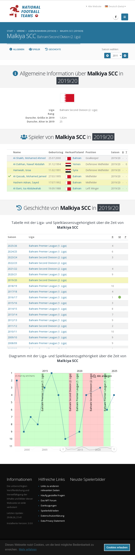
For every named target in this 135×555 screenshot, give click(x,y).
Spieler (34, 49)
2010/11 (12, 331)
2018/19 (12, 286)
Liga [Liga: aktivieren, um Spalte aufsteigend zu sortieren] (31, 237)
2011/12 (12, 326)
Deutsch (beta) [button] (115, 6)
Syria (75, 170)
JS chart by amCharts (25, 375)
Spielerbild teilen (50, 510)
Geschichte (53, 49)
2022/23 (12, 263)
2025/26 (12, 245)
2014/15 (12, 308)
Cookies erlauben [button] (117, 547)
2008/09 (12, 343)
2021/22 (12, 268)
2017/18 (12, 291)
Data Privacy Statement (53, 520)
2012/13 (12, 320)
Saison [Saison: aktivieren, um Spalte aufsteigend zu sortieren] (12, 237)
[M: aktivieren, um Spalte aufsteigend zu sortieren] (119, 237)
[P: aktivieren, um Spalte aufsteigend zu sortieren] (125, 237)
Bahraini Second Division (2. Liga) (48, 257)
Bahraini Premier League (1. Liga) (48, 245)
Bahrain (77, 158)
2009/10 (12, 337)
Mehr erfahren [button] (28, 549)
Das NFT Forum (48, 500)
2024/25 (12, 251)
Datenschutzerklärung (52, 515)
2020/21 (12, 274)
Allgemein (16, 49)
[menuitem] (88, 449)
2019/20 (12, 280)
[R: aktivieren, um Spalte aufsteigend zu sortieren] (112, 237)
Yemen (77, 164)
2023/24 (12, 257)
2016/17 (12, 297)
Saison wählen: (110, 49)
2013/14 (12, 314)
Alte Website (93, 6)
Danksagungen (49, 505)
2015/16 (12, 303)
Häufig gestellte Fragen (53, 495)
